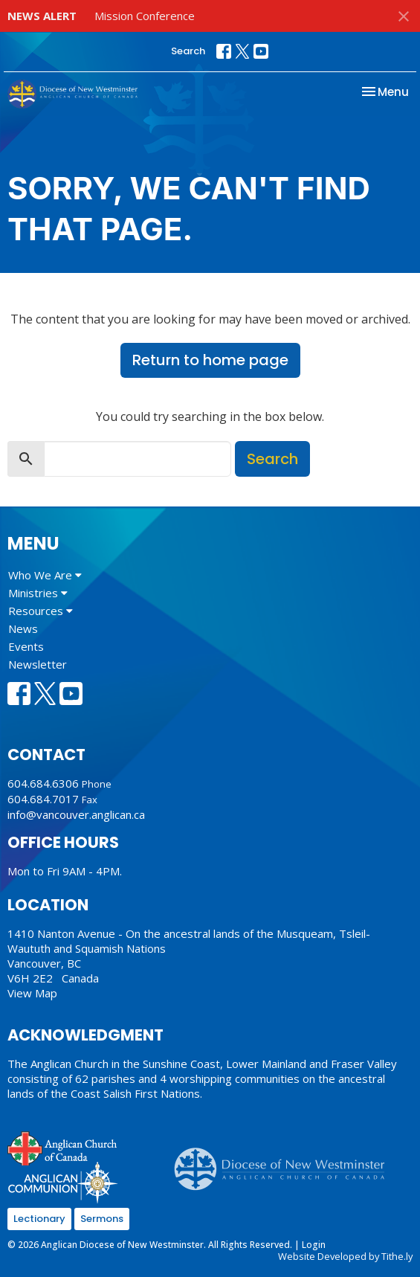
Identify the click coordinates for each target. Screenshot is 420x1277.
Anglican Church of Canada (62, 1146)
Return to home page (210, 360)
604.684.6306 (43, 783)
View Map (32, 992)
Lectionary (39, 1219)
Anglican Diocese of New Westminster (285, 1161)
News (23, 628)
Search (188, 51)
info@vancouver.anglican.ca (76, 814)
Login (314, 1244)
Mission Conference (144, 15)
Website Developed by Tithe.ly (345, 1256)
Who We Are (45, 574)
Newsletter (37, 664)
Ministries (38, 592)
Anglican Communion (62, 1182)
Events (26, 646)
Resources (40, 610)
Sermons (101, 1219)
